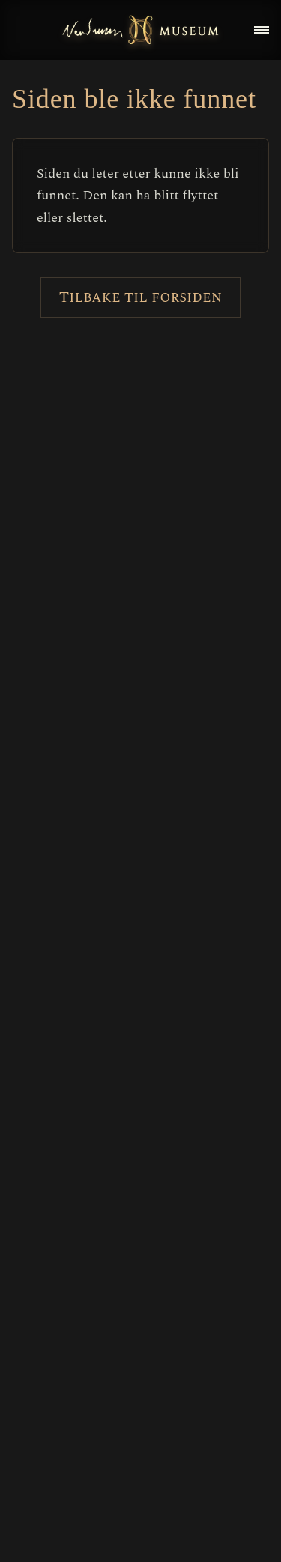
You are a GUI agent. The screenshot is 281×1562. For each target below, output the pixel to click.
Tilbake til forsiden (140, 297)
